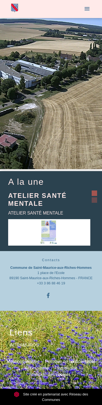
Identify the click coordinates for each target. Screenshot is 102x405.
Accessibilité (37, 368)
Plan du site (65, 368)
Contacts (51, 260)
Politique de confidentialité (70, 361)
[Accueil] (14, 9)
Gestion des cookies (50, 374)
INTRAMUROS (24, 345)
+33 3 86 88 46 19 (51, 283)
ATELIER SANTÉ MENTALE (37, 199)
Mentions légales (23, 361)
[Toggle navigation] (87, 9)
